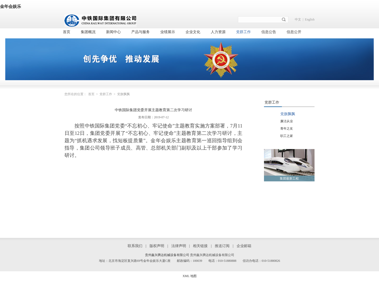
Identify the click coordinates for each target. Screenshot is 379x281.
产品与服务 (140, 32)
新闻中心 (113, 32)
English (310, 19)
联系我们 (135, 246)
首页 (66, 32)
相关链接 (200, 246)
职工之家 (286, 136)
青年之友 (286, 128)
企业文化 (193, 32)
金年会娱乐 (10, 6)
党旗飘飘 (287, 114)
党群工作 (243, 32)
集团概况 (88, 32)
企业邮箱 (244, 246)
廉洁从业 (286, 121)
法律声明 (178, 246)
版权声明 (156, 246)
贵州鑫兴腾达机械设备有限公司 (167, 255)
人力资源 (218, 32)
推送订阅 (222, 246)
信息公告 (268, 32)
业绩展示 (167, 32)
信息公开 (294, 32)
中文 (298, 19)
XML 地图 (189, 276)
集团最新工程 (289, 178)
